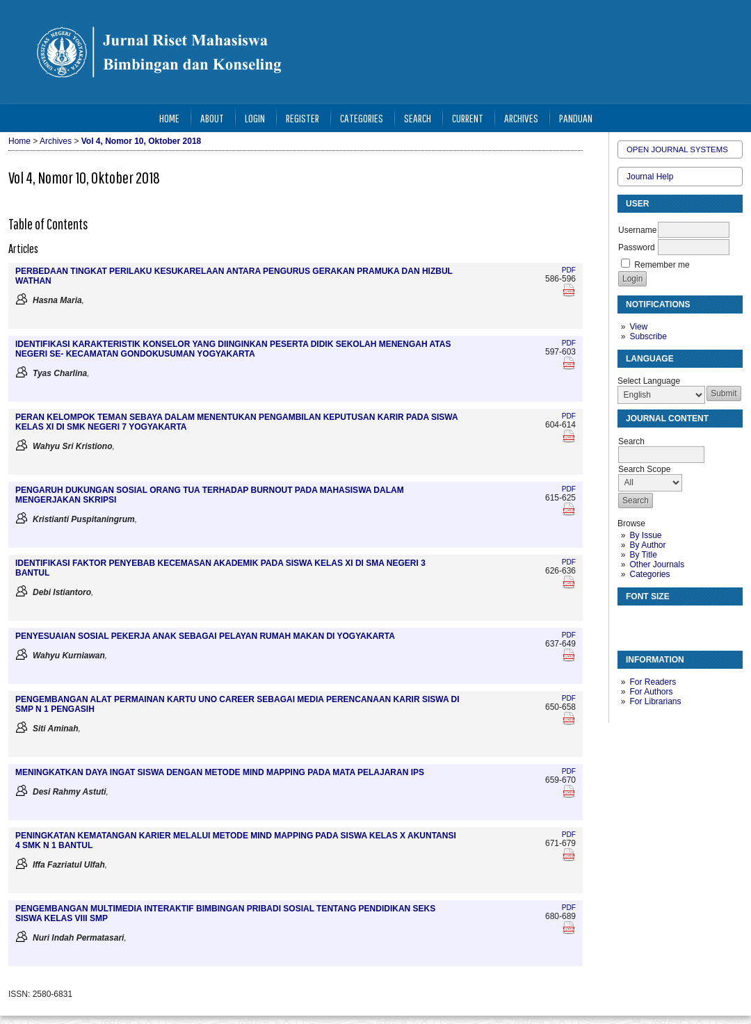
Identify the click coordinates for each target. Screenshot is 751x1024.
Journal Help (650, 176)
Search (417, 117)
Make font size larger (674, 622)
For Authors (650, 692)
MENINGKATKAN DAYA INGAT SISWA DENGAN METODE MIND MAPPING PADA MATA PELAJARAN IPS (219, 772)
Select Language (648, 381)
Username (637, 230)
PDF (569, 270)
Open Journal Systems (677, 149)
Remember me (661, 265)
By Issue (645, 535)
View (638, 327)
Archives (521, 117)
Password (636, 247)
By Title (642, 555)
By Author (647, 545)
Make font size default (652, 622)
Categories (649, 574)
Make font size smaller (630, 622)
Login (255, 117)
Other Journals (656, 564)
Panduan (575, 117)
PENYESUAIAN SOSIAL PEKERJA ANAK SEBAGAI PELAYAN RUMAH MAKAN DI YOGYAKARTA (205, 636)
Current (467, 117)
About (212, 117)
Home (169, 117)
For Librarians (655, 701)
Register (302, 117)
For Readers (652, 682)
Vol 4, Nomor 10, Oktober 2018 (141, 141)
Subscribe (647, 336)
